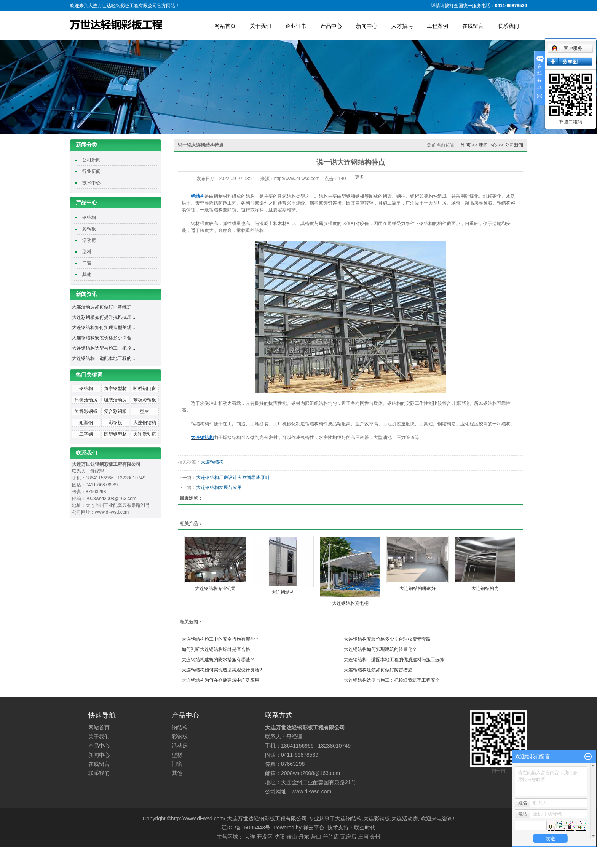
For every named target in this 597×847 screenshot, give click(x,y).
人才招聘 (402, 26)
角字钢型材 (115, 388)
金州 (375, 837)
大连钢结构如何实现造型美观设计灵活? (222, 670)
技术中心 (91, 182)
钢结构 (89, 217)
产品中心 (331, 26)
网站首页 (225, 26)
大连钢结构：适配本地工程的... (103, 358)
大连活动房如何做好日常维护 (101, 307)
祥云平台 (313, 828)
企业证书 (295, 26)
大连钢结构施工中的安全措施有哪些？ (220, 639)
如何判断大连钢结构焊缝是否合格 (216, 649)
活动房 (89, 240)
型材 (86, 251)
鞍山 (291, 837)
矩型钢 (86, 422)
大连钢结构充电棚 (350, 603)
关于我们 (260, 26)
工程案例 (437, 26)
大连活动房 (144, 434)
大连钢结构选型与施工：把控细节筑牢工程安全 (392, 680)
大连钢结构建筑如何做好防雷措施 (378, 670)
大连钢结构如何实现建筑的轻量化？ (380, 649)
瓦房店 (348, 837)
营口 (316, 837)
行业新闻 (91, 171)
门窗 (86, 263)
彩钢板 (89, 229)
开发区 (265, 837)
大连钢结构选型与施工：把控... (103, 348)
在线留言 (473, 26)
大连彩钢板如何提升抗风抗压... (103, 317)
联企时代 (364, 828)
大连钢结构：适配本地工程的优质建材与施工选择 (394, 659)
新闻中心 (366, 26)
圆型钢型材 (115, 434)
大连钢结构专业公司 (215, 588)
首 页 (465, 145)
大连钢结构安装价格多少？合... (103, 337)
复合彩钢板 (115, 411)
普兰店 (331, 837)
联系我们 (508, 26)
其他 (86, 274)
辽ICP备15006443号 (246, 828)
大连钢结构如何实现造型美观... (103, 327)
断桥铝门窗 (144, 388)
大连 (249, 837)
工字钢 (86, 434)
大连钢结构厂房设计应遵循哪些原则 (232, 477)
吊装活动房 (86, 400)
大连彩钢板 (376, 818)
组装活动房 (115, 400)
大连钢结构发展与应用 (219, 487)
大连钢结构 (144, 422)
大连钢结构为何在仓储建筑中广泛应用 (220, 680)
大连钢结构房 (485, 588)
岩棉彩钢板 (86, 411)
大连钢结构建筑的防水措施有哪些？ (218, 659)
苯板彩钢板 (144, 400)
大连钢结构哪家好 (417, 588)
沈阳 (279, 837)
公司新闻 (91, 160)
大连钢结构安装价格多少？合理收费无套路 (387, 639)
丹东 (303, 837)
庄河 (363, 837)
